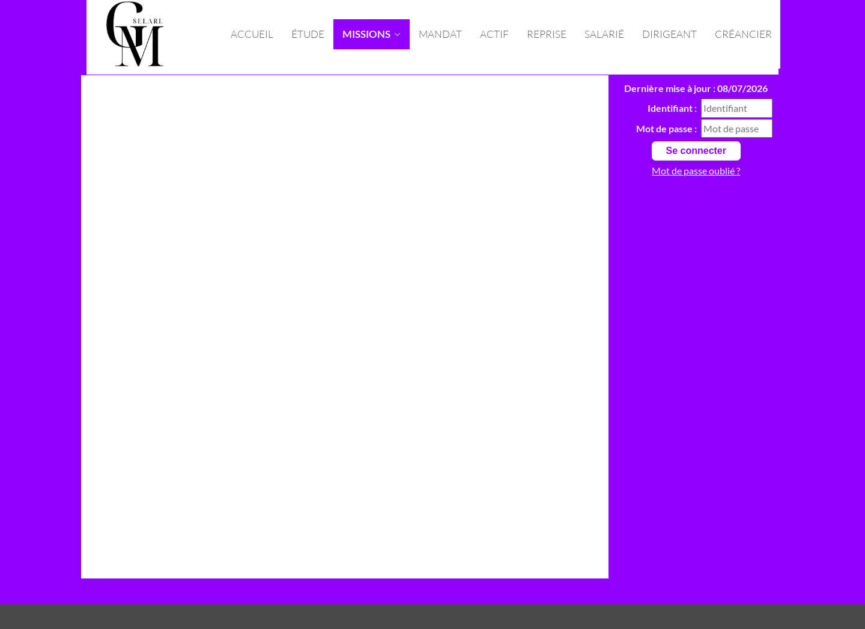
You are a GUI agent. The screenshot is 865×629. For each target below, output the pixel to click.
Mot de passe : (666, 128)
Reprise (546, 34)
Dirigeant (669, 34)
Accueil (252, 34)
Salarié (604, 34)
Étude (307, 34)
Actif (494, 34)
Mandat (440, 34)
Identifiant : (672, 108)
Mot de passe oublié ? (696, 170)
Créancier (743, 34)
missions (371, 34)
